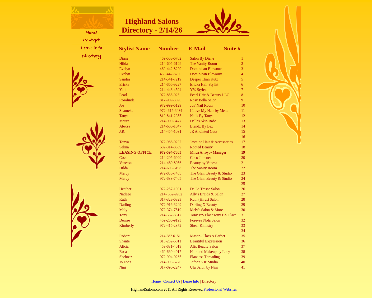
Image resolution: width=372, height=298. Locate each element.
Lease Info (191, 281)
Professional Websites (220, 289)
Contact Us (172, 281)
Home (156, 281)
